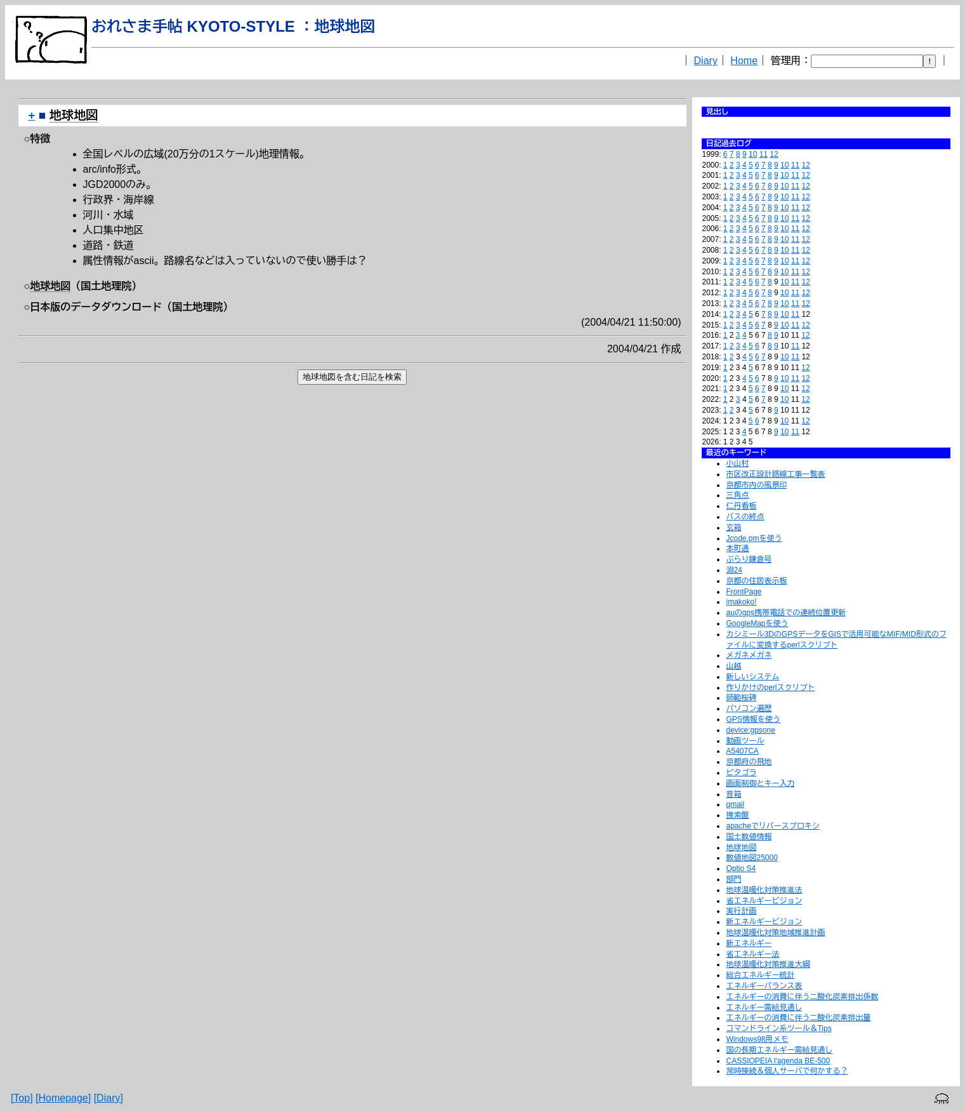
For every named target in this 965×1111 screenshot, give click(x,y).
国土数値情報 (748, 836)
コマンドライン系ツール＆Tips (778, 1028)
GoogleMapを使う (757, 623)
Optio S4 (741, 868)
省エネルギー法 (752, 954)
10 (753, 154)
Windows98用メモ (757, 1039)
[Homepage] (63, 1098)
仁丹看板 (741, 506)
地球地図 (741, 847)
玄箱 (733, 527)
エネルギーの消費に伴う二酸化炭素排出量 (798, 1017)
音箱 (733, 794)
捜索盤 (737, 815)
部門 (733, 879)
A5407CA (742, 751)
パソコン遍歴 (748, 708)
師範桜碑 (741, 697)
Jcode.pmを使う (754, 538)
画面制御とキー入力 (760, 783)
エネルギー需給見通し (764, 1007)
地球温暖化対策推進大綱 (768, 964)
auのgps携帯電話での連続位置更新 (786, 612)
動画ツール (745, 740)
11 (763, 154)
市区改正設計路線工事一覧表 (775, 474)
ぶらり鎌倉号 (748, 559)
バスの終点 (745, 516)
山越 (733, 666)
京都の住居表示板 (756, 580)
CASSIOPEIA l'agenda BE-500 (778, 1060)
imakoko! (741, 601)
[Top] (22, 1098)
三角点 (737, 495)
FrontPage (743, 591)
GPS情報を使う (753, 719)
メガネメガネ (748, 655)
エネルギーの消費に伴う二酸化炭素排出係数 (802, 996)
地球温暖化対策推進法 (764, 890)
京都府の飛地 (748, 761)
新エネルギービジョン (764, 921)
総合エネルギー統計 (760, 975)
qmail (735, 804)
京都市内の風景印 (756, 485)
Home (744, 60)
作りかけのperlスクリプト (770, 687)
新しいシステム (752, 676)
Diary (706, 60)
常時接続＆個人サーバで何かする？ (787, 1071)
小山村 (737, 463)
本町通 (737, 548)
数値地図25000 (751, 857)
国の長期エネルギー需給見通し (779, 1050)
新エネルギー (748, 943)
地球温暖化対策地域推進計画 (775, 932)
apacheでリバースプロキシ (772, 826)
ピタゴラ (741, 772)
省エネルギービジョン (764, 900)
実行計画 (741, 911)
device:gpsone (750, 730)
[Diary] (108, 1098)
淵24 (734, 570)
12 (774, 154)
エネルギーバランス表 (764, 985)
